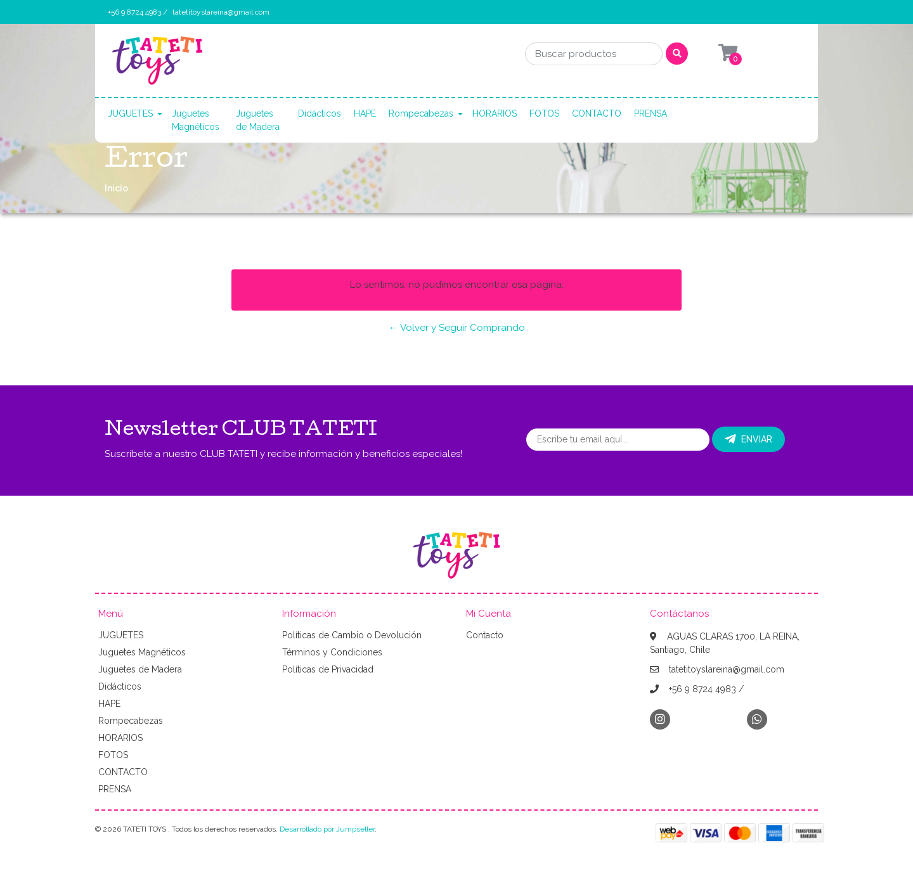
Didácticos (319, 113)
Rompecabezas (421, 113)
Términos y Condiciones (332, 652)
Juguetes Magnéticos (195, 120)
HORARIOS (494, 113)
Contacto (484, 635)
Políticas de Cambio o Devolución (352, 635)
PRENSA (650, 113)
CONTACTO (596, 113)
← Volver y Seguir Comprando (457, 327)
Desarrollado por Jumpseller (327, 829)
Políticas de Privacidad (327, 669)
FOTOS (544, 113)
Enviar (748, 439)
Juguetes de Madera (258, 120)
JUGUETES (130, 113)
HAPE (365, 113)
